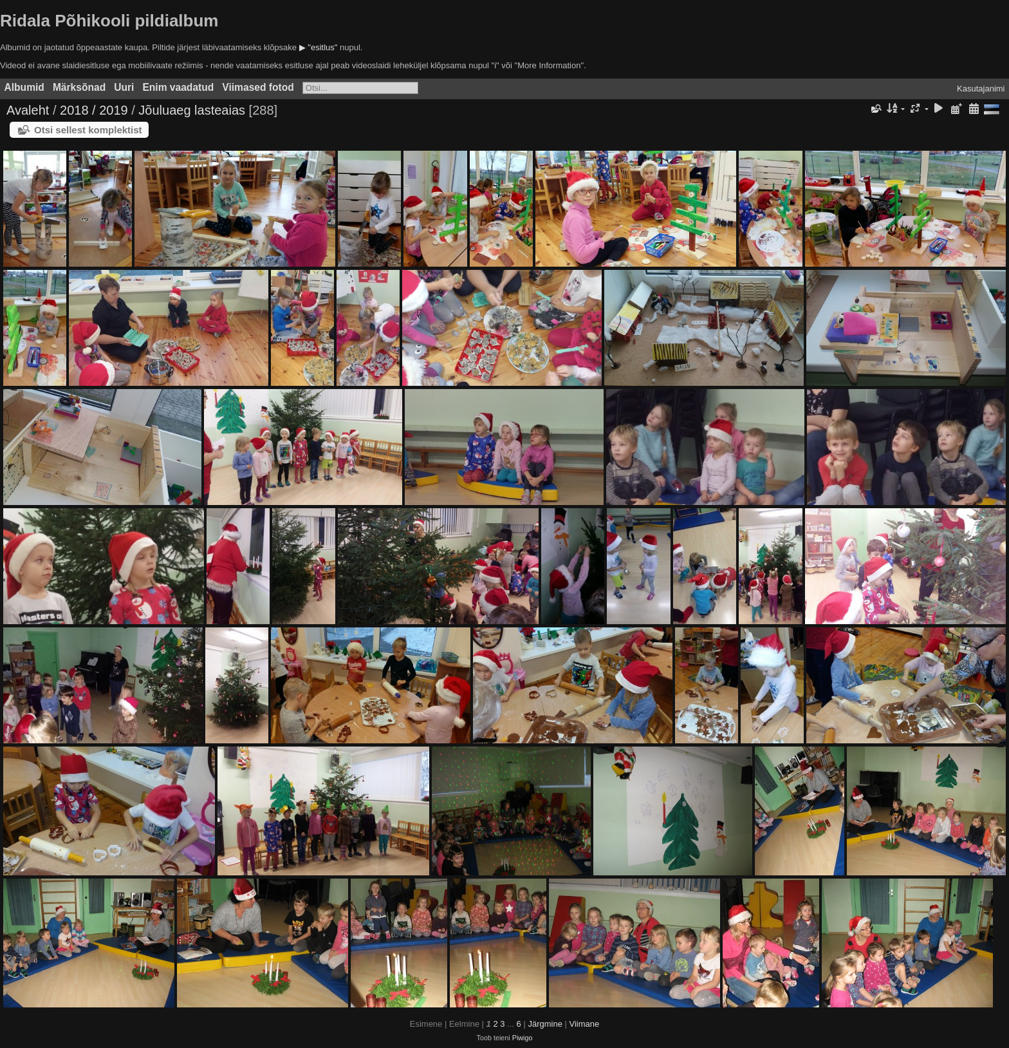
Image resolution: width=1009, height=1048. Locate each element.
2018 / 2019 (94, 110)
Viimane (584, 1024)
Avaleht (27, 110)
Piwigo (522, 1038)
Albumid (24, 87)
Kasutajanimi (980, 88)
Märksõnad (79, 87)
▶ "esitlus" (318, 47)
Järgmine (545, 1024)
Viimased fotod (258, 87)
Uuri (124, 87)
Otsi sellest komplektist (88, 129)
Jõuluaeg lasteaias (191, 110)
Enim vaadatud (178, 87)
